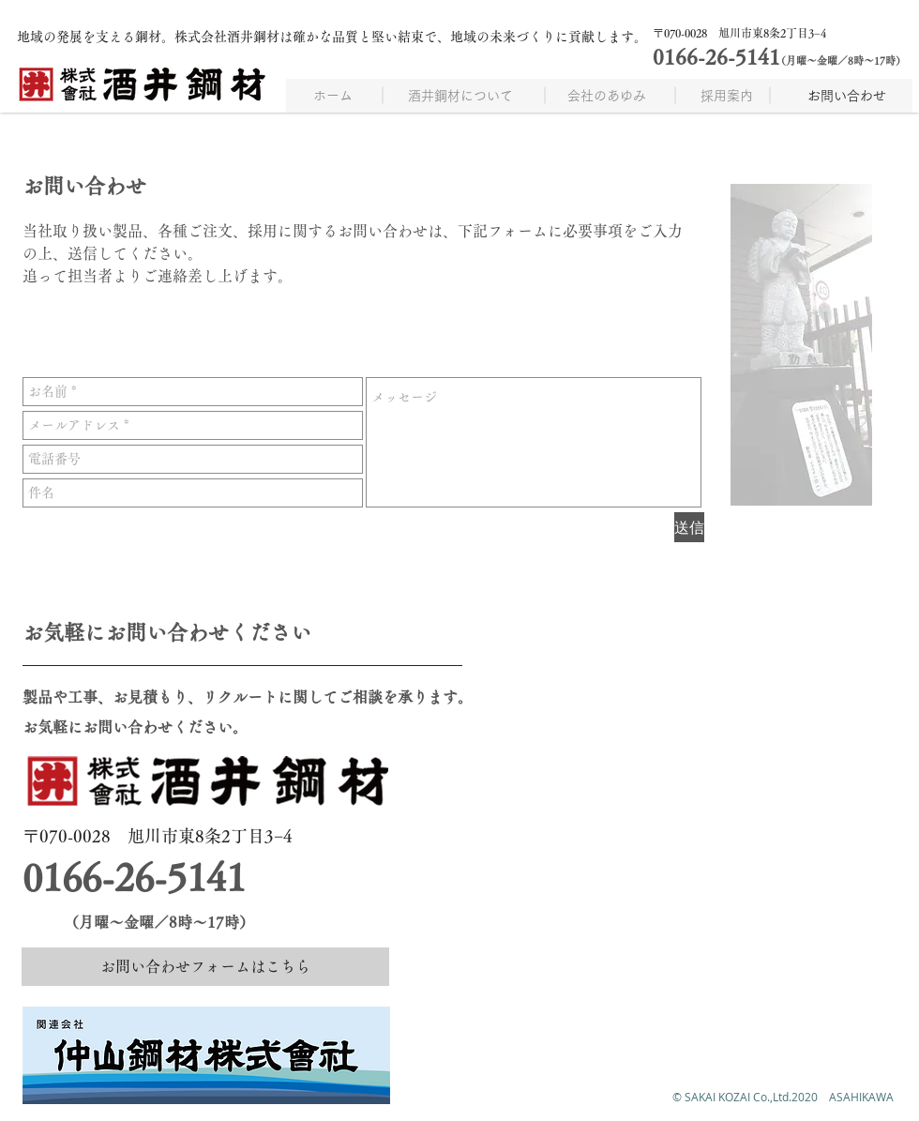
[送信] (689, 527)
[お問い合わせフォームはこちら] (205, 966)
